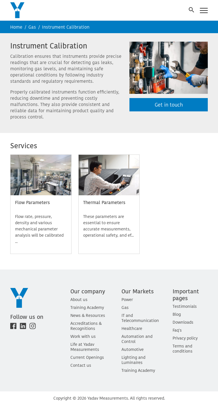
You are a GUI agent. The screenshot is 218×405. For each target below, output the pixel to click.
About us (78, 299)
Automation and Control (136, 339)
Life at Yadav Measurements (84, 347)
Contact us (80, 365)
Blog (177, 314)
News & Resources (87, 315)
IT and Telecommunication (140, 318)
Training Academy (87, 307)
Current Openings (87, 357)
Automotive (132, 349)
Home (16, 27)
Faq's (177, 330)
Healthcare (131, 328)
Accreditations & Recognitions (86, 326)
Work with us (83, 336)
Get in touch (169, 105)
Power (127, 299)
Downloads (183, 322)
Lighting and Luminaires (133, 360)
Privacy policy (185, 338)
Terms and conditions (182, 348)
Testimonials (185, 306)
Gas (32, 27)
